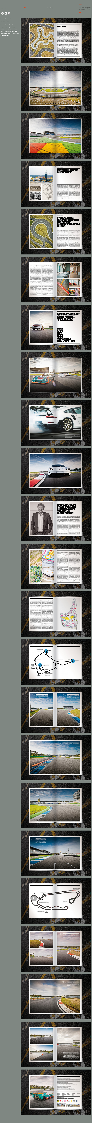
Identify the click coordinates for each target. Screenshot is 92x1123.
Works (26, 8)
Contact (50, 8)
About (3, 8)
